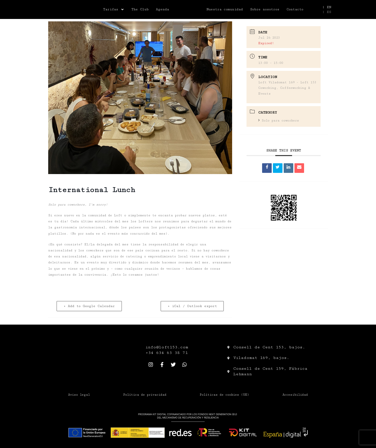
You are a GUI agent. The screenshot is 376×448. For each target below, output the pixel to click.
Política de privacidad (144, 395)
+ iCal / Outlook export (192, 306)
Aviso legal (79, 395)
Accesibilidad (295, 395)
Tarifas (113, 9)
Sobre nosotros (264, 9)
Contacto (295, 9)
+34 (151, 352)
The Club (140, 9)
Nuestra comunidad (224, 9)
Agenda (162, 9)
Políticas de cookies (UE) (224, 395)
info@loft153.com (167, 347)
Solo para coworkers (278, 120)
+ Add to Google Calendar (89, 306)
